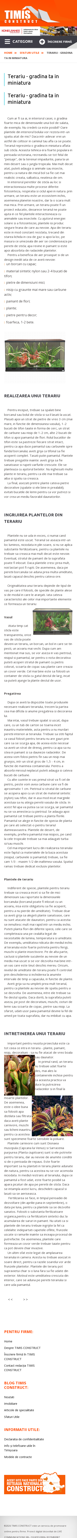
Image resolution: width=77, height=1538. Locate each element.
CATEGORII (18, 41)
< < (10, 1299)
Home (8, 53)
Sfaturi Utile (29, 53)
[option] (38, 31)
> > (25, 1299)
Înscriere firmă (55, 41)
